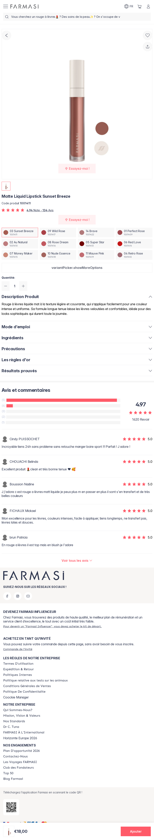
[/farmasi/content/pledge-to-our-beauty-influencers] (11, 727)
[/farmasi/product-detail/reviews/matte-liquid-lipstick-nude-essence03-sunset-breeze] (77, 561)
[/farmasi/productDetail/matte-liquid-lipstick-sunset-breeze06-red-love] (134, 243)
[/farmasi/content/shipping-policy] (18, 669)
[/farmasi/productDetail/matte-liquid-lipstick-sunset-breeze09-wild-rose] (58, 232)
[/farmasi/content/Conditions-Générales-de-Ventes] (27, 686)
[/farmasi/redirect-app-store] (11, 807)
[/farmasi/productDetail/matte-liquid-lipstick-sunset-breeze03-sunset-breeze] (20, 232)
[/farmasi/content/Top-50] (8, 773)
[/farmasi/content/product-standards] (14, 721)
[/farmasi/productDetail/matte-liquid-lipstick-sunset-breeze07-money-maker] (20, 255)
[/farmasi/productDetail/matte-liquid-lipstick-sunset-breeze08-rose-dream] (58, 243)
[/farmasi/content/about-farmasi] (17, 710)
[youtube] (28, 596)
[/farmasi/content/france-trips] (20, 762)
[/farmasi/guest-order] (17, 649)
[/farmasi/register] (52, 626)
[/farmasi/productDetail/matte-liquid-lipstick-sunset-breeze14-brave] (96, 232)
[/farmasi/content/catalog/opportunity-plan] (21, 751)
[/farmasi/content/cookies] (24, 692)
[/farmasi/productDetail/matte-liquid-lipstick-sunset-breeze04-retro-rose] (134, 255)
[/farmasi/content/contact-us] (15, 756)
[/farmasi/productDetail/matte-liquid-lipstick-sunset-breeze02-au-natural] (20, 243)
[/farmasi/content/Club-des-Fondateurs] (18, 768)
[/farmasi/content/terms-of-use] (18, 664)
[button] (77, 267)
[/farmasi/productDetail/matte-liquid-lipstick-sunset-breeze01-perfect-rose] (134, 232)
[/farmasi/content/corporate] (23, 732)
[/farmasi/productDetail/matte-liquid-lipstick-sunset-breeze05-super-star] (96, 243)
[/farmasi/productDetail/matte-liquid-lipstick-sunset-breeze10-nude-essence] (58, 255)
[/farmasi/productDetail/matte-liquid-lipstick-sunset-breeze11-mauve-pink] (96, 255)
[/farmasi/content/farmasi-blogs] (13, 779)
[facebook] (7, 596)
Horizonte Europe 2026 (20, 738)
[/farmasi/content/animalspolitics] (35, 680)
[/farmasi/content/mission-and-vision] (21, 716)
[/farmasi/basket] (139, 6)
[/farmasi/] (24, 6)
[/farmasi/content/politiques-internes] (17, 675)
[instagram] (18, 596)
